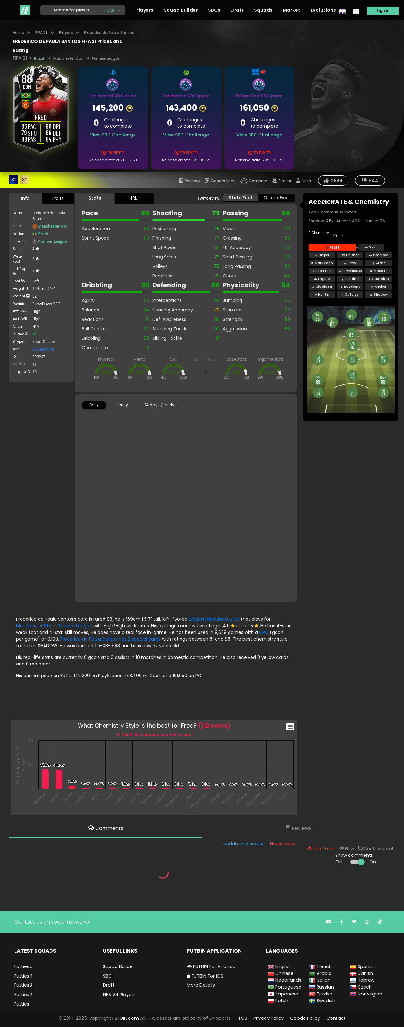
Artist (378, 263)
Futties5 (23, 966)
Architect (322, 271)
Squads (263, 10)
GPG (264, 632)
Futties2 (23, 994)
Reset (332, 247)
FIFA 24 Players (119, 994)
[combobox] (338, 236)
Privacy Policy (268, 1018)
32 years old (43, 349)
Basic (371, 247)
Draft (237, 10)
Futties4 (23, 976)
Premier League (106, 58)
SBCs (214, 10)
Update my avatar (243, 843)
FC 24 (110, 10)
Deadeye (378, 255)
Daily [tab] (94, 405)
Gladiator (322, 286)
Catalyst (350, 294)
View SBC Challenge (113, 135)
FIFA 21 (41, 32)
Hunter (322, 294)
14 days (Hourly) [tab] (160, 405)
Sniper (322, 255)
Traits (57, 198)
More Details (201, 985)
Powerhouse (350, 271)
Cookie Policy (305, 1018)
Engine (322, 278)
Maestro (378, 271)
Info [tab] (25, 198)
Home (18, 32)
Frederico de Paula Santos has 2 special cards (111, 639)
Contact (336, 1018)
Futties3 (23, 985)
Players (144, 10)
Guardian (378, 278)
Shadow (379, 294)
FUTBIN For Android (211, 966)
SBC (107, 976)
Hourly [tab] (122, 405)
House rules (282, 843)
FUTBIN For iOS (205, 976)
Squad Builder (181, 10)
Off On (355, 862)
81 (13, 179)
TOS (242, 1018)
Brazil (39, 58)
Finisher (350, 255)
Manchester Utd (67, 58)
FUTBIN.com (125, 1018)
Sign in (382, 10)
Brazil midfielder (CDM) (215, 619)
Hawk (350, 263)
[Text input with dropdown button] (70, 10)
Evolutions (323, 10)
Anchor (378, 286)
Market (291, 10)
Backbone (350, 286)
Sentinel (350, 278)
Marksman (322, 263)
